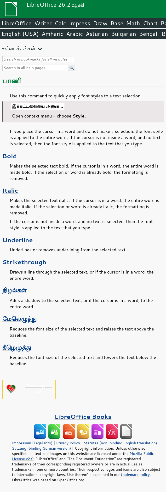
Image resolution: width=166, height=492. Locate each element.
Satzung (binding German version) (41, 448)
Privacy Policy (68, 443)
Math (133, 23)
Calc (60, 23)
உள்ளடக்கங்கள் (18, 48)
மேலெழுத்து (19, 318)
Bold (9, 156)
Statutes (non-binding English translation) (120, 443)
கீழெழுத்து (16, 347)
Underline (17, 240)
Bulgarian (123, 34)
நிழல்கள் (14, 290)
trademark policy (135, 474)
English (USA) (20, 34)
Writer (43, 23)
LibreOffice (16, 23)
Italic (10, 190)
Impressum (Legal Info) (32, 443)
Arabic (74, 34)
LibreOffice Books (83, 416)
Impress (79, 23)
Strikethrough (24, 262)
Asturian (97, 34)
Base (116, 23)
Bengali (149, 34)
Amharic (52, 34)
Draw (100, 23)
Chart (150, 23)
